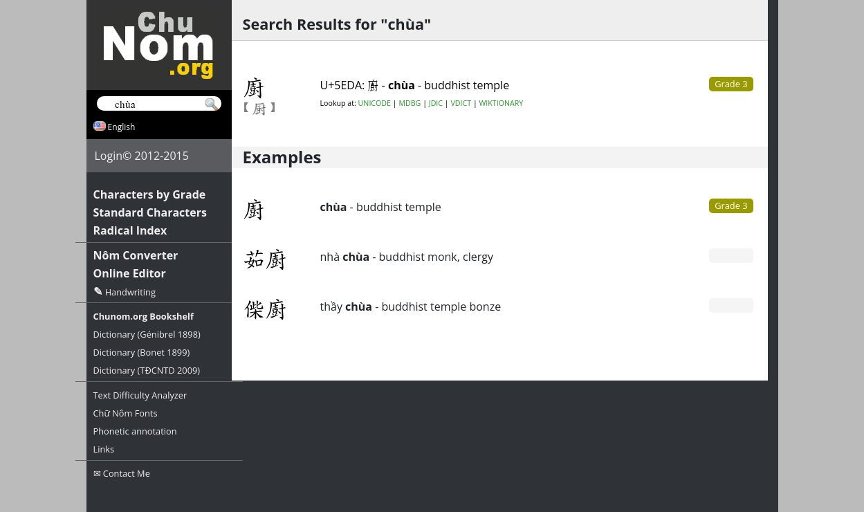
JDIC (436, 103)
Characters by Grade (149, 194)
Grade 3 (731, 205)
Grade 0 (731, 255)
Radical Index (130, 230)
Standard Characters (150, 212)
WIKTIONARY (501, 103)
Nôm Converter (135, 255)
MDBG (409, 103)
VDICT (460, 103)
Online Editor (129, 273)
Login (109, 155)
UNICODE (374, 103)
